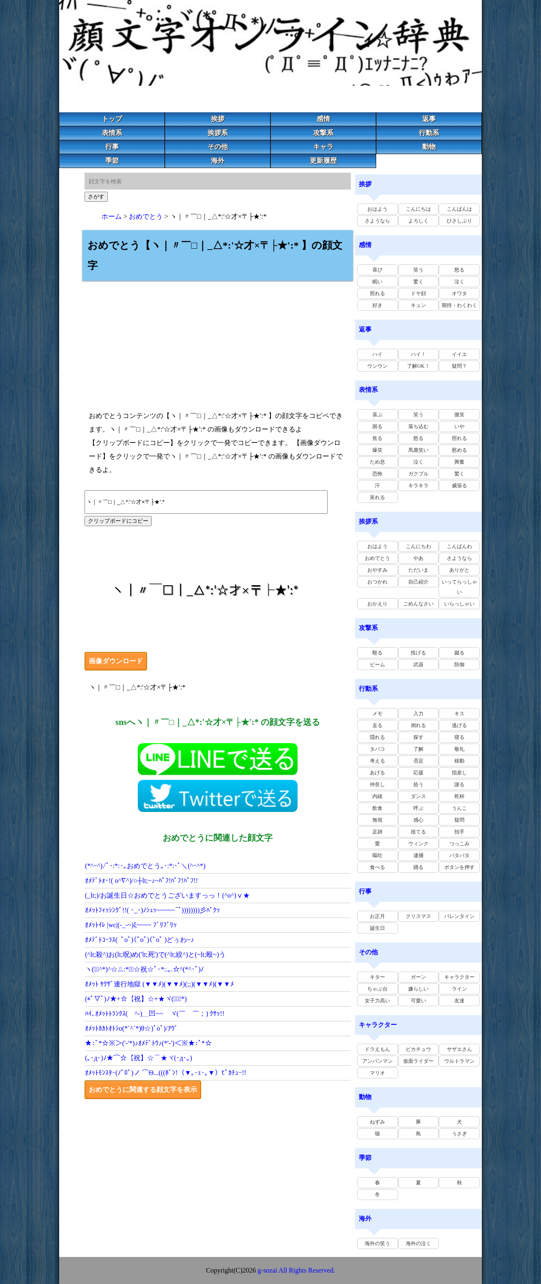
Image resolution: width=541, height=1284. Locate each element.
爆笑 (377, 450)
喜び (377, 270)
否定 (418, 761)
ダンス (418, 796)
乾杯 (459, 796)
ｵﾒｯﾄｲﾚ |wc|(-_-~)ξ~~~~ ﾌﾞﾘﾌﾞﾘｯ (131, 924)
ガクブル (418, 474)
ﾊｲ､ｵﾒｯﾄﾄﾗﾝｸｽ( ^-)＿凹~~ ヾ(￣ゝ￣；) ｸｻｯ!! (154, 1013)
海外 (217, 160)
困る (377, 426)
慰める (459, 450)
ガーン (418, 977)
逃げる (459, 725)
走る (377, 725)
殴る (377, 653)
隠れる (377, 737)
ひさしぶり (459, 221)
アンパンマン (377, 1061)
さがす (96, 196)
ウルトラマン (459, 1061)
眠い (377, 282)
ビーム (377, 665)
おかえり (377, 604)
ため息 (377, 462)
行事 (112, 146)
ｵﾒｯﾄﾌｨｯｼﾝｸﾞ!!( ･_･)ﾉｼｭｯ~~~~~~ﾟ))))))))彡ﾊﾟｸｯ (152, 910)
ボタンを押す (459, 867)
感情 (323, 118)
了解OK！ (418, 366)
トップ (112, 118)
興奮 (459, 462)
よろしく (418, 221)
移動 (459, 761)
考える (377, 761)
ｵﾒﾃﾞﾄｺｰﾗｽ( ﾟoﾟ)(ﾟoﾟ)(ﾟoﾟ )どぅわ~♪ (139, 939)
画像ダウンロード (116, 661)
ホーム (111, 216)
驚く (418, 282)
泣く (459, 282)
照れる (377, 293)
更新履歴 (323, 160)
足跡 (377, 832)
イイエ (459, 354)
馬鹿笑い (418, 450)
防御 (459, 665)
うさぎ (459, 1134)
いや (459, 426)
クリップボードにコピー (118, 521)
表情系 (112, 132)
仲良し (377, 784)
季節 (112, 160)
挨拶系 (218, 132)
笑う (418, 270)
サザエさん (459, 1049)
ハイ (377, 354)
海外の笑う (377, 1243)
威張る (459, 486)
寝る (459, 737)
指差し (459, 773)
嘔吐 (377, 855)
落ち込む (418, 426)
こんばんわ (459, 546)
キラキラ (418, 486)
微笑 (459, 415)
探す (418, 737)
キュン (418, 305)
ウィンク (418, 844)
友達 (459, 1001)
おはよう (377, 209)
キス (459, 714)
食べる (377, 867)
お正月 (377, 916)
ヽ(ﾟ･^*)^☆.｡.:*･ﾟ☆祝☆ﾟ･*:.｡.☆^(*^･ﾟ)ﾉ (144, 969)
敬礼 (459, 749)
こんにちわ (418, 546)
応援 (418, 773)
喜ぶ (377, 415)
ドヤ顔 (418, 293)
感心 (418, 820)
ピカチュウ (418, 1049)
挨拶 (217, 118)
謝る (459, 784)
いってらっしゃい (459, 587)
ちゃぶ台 (377, 989)
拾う (418, 784)
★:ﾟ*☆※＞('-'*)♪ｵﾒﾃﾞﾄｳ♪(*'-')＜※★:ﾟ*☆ (148, 1043)
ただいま (418, 570)
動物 (429, 146)
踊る (418, 867)
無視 (377, 820)
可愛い (418, 1001)
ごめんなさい (418, 604)
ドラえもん (377, 1049)
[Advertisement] (218, 340)
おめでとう (146, 216)
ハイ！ (418, 354)
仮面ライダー (418, 1061)
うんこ (459, 808)
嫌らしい (418, 989)
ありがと (459, 570)
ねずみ (377, 1122)
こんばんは (459, 209)
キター (377, 977)
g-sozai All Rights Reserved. (296, 1270)
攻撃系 (323, 132)
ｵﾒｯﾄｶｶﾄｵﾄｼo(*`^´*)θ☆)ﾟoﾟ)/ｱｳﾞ (131, 1028)
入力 (418, 714)
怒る (459, 270)
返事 (429, 118)
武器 (418, 665)
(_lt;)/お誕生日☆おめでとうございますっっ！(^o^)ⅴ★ (167, 895)
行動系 (429, 132)
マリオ (377, 1073)
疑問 (459, 820)
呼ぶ (418, 808)
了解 (418, 749)
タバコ (377, 749)
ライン (459, 989)
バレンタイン (459, 916)
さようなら (377, 221)
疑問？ (459, 366)
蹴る (459, 653)
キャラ (323, 146)
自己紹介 (418, 582)
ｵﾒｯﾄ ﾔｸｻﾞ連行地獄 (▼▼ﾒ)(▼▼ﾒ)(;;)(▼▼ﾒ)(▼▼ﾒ (159, 984)
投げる (418, 653)
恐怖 (377, 474)
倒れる (418, 725)
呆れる (377, 497)
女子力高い (377, 1001)
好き (377, 305)
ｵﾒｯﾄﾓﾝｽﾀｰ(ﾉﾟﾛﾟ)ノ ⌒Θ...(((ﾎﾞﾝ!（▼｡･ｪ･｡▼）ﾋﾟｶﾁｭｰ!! (165, 1072)
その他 (218, 146)
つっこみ (459, 844)
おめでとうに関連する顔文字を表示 (143, 1089)
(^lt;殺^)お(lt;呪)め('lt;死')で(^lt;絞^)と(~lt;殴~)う (155, 954)
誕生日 (377, 928)
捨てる (418, 832)
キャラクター (459, 977)
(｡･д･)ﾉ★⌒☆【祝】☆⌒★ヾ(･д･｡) (138, 1057)
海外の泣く (418, 1243)
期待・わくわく (459, 305)
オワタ (459, 293)
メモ (377, 714)
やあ (418, 558)
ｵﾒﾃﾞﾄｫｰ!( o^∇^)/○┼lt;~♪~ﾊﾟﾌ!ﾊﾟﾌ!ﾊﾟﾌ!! (141, 880)
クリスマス (418, 916)
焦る (377, 438)
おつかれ (377, 582)
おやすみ (377, 570)
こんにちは (418, 209)
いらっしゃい (459, 604)
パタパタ (459, 855)
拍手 (459, 832)
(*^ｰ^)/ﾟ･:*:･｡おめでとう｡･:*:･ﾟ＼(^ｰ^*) (145, 865)
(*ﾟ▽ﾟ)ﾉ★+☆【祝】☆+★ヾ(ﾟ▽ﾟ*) (136, 998)
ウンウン (377, 366)
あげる (377, 773)
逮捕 (418, 855)
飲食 (377, 808)
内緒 (377, 796)
